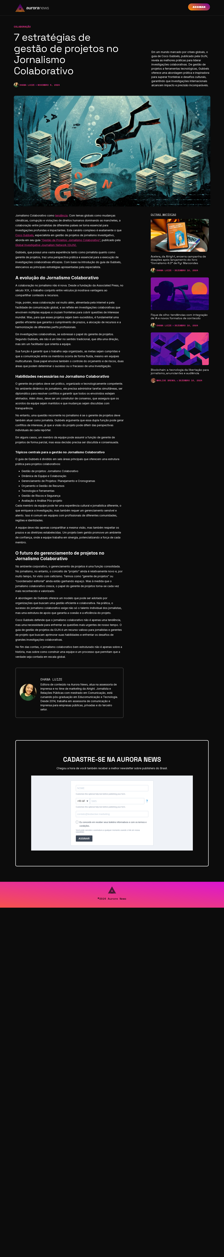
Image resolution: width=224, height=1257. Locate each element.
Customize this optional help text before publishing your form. (101, 794)
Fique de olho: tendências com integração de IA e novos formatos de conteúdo (179, 316)
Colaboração (22, 26)
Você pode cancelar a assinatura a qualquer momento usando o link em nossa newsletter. (108, 831)
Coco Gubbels (24, 235)
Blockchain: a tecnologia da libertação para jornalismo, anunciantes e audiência (180, 371)
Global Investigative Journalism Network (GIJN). (46, 245)
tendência (61, 215)
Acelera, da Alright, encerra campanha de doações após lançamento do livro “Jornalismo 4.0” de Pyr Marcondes (178, 260)
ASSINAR (84, 838)
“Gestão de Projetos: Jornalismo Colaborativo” (70, 240)
